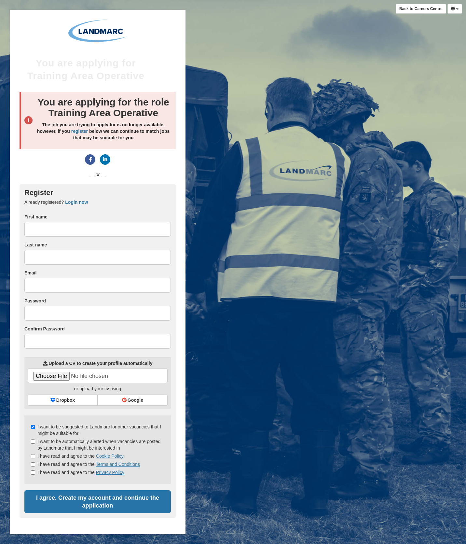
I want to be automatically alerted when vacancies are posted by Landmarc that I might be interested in (95, 445)
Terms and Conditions (118, 464)
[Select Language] (454, 9)
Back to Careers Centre (421, 9)
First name (36, 216)
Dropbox (62, 400)
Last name (35, 244)
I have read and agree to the (77, 456)
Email (30, 272)
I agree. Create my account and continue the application (97, 502)
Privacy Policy (110, 472)
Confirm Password (44, 328)
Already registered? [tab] (56, 202)
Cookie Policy (110, 456)
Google (132, 400)
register (79, 131)
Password (35, 300)
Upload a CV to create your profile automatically (98, 363)
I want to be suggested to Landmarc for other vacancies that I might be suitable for (96, 430)
